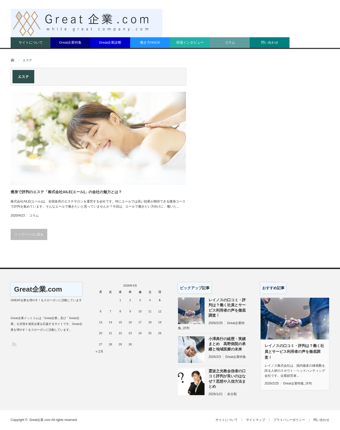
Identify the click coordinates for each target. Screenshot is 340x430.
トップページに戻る (29, 234)
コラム (230, 42)
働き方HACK (150, 42)
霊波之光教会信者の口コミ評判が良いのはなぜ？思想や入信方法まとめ (227, 378)
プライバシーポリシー (289, 420)
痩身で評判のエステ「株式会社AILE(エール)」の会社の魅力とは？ (66, 192)
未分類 (232, 394)
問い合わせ (269, 42)
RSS (14, 344)
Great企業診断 (110, 42)
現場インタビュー (190, 42)
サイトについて (31, 42)
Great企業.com (38, 289)
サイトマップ (255, 420)
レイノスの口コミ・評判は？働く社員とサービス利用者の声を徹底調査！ (227, 307)
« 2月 (99, 351)
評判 (186, 328)
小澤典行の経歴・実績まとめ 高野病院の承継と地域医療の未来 (227, 344)
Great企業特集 (70, 42)
